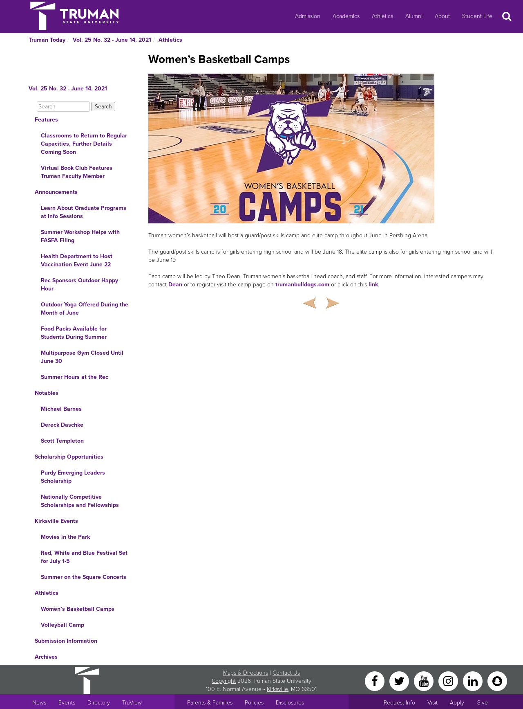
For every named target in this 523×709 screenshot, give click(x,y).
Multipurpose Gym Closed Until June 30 (82, 357)
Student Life (477, 16)
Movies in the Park (65, 536)
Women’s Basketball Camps (77, 608)
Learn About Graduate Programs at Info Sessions (83, 212)
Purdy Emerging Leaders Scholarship (73, 476)
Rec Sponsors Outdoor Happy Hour (79, 284)
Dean (175, 284)
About (442, 16)
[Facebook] (375, 680)
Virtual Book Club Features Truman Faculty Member (76, 172)
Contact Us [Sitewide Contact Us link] (286, 672)
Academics (346, 16)
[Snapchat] (497, 680)
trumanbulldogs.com (302, 284)
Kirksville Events (56, 521)
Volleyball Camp (62, 624)
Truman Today (47, 39)
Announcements (56, 192)
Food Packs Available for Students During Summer (74, 332)
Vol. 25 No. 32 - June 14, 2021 (112, 39)
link (373, 284)
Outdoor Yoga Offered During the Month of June (84, 308)
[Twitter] (400, 680)
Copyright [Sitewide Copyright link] (224, 680)
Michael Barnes (61, 408)
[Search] (63, 106)
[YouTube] (424, 680)
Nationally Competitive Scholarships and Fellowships (80, 501)
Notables (46, 392)
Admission (307, 16)
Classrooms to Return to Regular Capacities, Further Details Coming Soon (84, 143)
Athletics (382, 16)
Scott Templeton (62, 440)
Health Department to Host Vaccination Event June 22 (76, 260)
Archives (46, 656)
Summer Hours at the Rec (74, 377)
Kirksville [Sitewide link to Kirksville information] (277, 689)
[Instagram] (449, 680)
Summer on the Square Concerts (83, 577)
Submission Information (66, 640)
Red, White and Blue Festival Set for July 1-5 (84, 557)
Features (46, 119)
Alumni (413, 16)
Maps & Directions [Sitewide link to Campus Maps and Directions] (245, 672)
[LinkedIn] (473, 680)
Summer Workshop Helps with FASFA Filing (80, 236)
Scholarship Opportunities (69, 456)
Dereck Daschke (62, 424)
